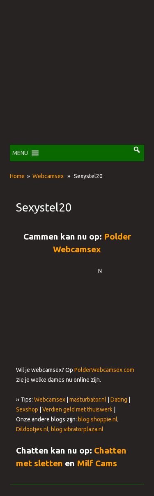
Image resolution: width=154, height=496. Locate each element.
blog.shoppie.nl (97, 419)
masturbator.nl (87, 399)
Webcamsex (48, 176)
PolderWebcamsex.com (104, 370)
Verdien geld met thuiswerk (77, 409)
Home (17, 176)
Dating (118, 399)
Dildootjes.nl (32, 429)
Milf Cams (97, 463)
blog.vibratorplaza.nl (77, 429)
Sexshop (27, 409)
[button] (20, 153)
